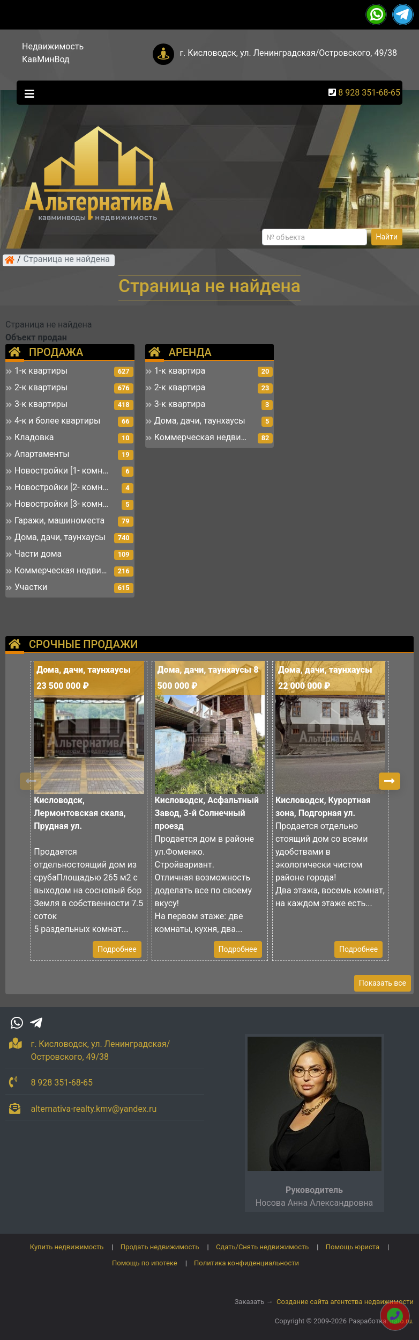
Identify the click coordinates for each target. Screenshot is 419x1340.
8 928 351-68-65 (369, 93)
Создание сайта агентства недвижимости (345, 1302)
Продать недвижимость (160, 1247)
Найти (387, 236)
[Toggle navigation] (27, 93)
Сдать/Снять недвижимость (262, 1247)
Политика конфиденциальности (246, 1263)
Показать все (382, 983)
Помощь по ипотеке (144, 1263)
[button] (389, 781)
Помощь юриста (352, 1247)
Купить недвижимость (67, 1247)
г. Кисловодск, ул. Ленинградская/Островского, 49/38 (288, 53)
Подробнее (117, 949)
